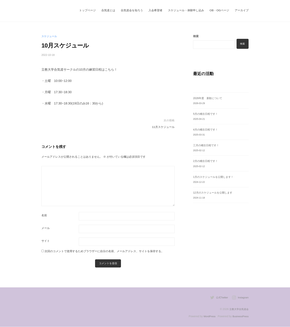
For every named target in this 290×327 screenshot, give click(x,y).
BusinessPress (240, 316)
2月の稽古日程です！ (206, 160)
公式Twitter (220, 297)
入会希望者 (155, 10)
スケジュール (49, 36)
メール (45, 228)
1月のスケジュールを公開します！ (214, 176)
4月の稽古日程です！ (206, 129)
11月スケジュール (162, 127)
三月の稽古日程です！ (207, 145)
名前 (44, 215)
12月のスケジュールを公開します (214, 192)
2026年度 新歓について (208, 98)
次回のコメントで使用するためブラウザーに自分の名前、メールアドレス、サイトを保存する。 (104, 251)
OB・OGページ (219, 10)
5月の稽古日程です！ (206, 113)
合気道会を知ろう (132, 10)
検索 (242, 43)
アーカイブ (242, 10)
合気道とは (108, 10)
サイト (45, 240)
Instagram (243, 297)
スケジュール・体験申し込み (186, 10)
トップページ (87, 10)
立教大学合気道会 (238, 309)
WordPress (207, 316)
